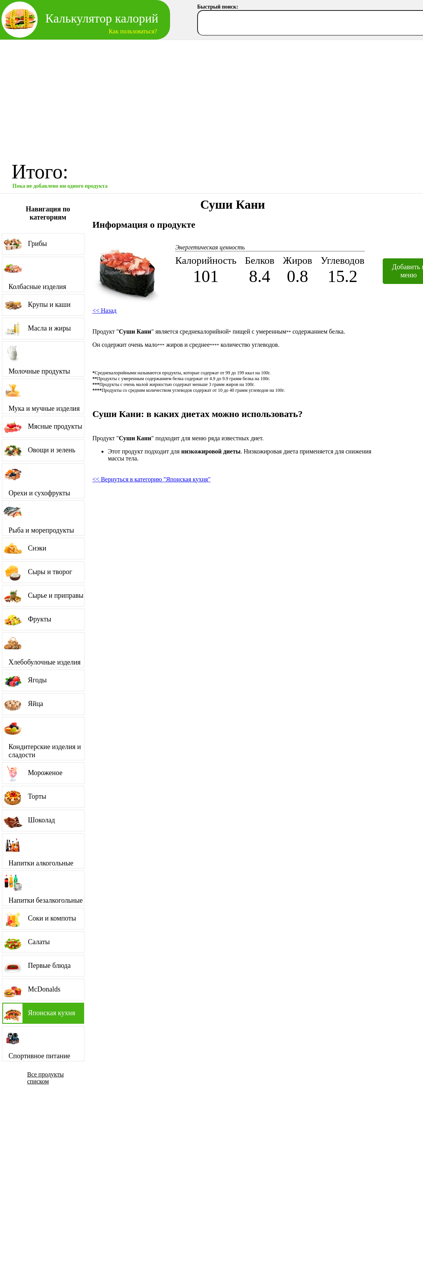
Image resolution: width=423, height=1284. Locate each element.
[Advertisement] (211, 98)
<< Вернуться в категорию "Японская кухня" (151, 479)
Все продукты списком (45, 1078)
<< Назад (104, 310)
